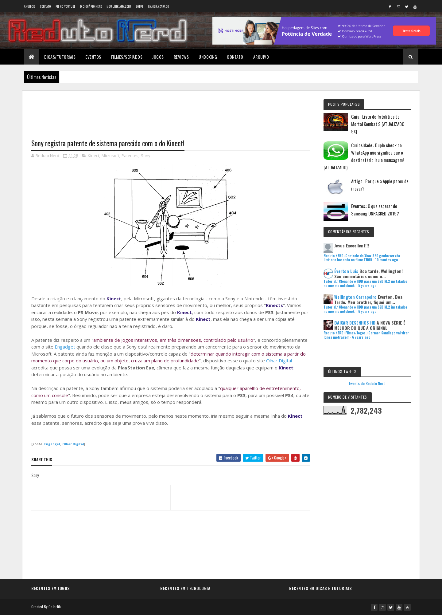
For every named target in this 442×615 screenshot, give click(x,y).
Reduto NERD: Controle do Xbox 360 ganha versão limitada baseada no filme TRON (362, 257)
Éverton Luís (346, 271)
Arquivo (261, 56)
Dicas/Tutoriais (60, 56)
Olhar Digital (279, 360)
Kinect (93, 155)
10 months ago (386, 259)
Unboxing (208, 56)
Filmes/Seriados (127, 56)
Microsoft (110, 155)
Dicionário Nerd (91, 6)
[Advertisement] (170, 111)
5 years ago (367, 285)
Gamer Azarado (158, 6)
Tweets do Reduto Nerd (367, 383)
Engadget (65, 347)
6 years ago (367, 311)
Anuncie (29, 6)
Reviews (181, 56)
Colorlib (54, 606)
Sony (145, 155)
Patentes (130, 155)
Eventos (93, 56)
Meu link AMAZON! (119, 6)
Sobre (140, 6)
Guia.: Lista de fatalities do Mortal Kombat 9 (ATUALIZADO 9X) (377, 124)
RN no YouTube (66, 6)
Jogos (158, 56)
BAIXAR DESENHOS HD (354, 322)
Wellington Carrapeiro (355, 297)
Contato (45, 6)
